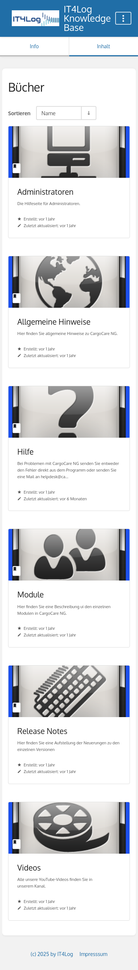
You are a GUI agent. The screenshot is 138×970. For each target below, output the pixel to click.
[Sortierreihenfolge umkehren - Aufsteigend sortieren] (88, 113)
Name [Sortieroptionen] (48, 113)
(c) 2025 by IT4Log (52, 954)
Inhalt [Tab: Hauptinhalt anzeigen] (103, 46)
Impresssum (93, 954)
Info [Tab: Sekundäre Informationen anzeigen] (34, 46)
